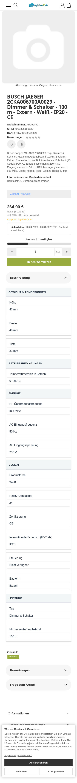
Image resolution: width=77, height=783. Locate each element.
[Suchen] (15, 5)
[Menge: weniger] (11, 252)
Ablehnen (21, 771)
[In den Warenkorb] (39, 262)
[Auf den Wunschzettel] (11, 144)
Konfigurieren (56, 771)
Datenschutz (25, 755)
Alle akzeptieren (38, 762)
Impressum (10, 755)
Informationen (38, 713)
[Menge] (35, 252)
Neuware (13, 656)
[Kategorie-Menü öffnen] (8, 4)
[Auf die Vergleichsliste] (21, 144)
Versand (34, 215)
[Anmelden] (62, 5)
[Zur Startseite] (38, 5)
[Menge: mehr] (66, 252)
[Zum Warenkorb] (68, 5)
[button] (38, 278)
